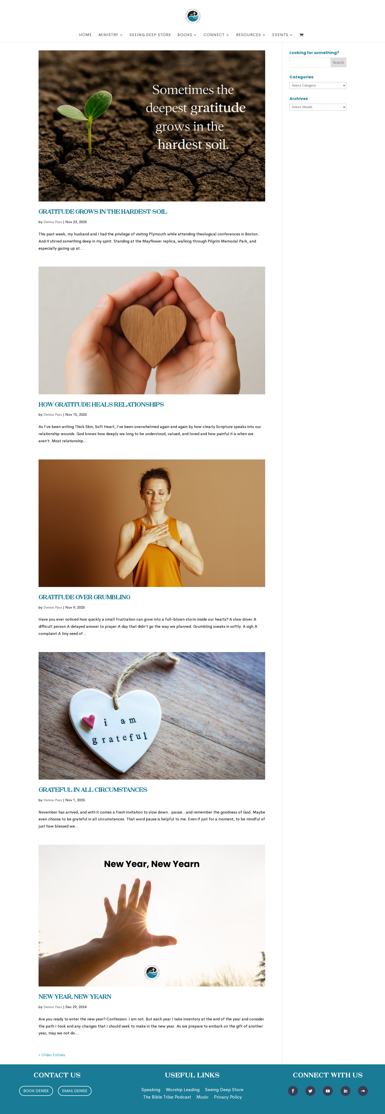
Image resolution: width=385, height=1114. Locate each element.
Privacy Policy (228, 1097)
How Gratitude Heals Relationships (101, 405)
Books (185, 35)
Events (280, 35)
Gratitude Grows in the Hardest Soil (103, 212)
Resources (248, 35)
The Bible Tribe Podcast (167, 1097)
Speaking (150, 1090)
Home (85, 35)
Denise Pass (52, 222)
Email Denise (74, 1091)
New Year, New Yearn (75, 997)
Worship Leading (183, 1090)
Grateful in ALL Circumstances (93, 790)
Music (202, 1097)
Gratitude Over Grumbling (84, 598)
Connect (214, 35)
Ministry (108, 35)
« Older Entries (52, 1054)
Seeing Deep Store (150, 35)
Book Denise (36, 1091)
